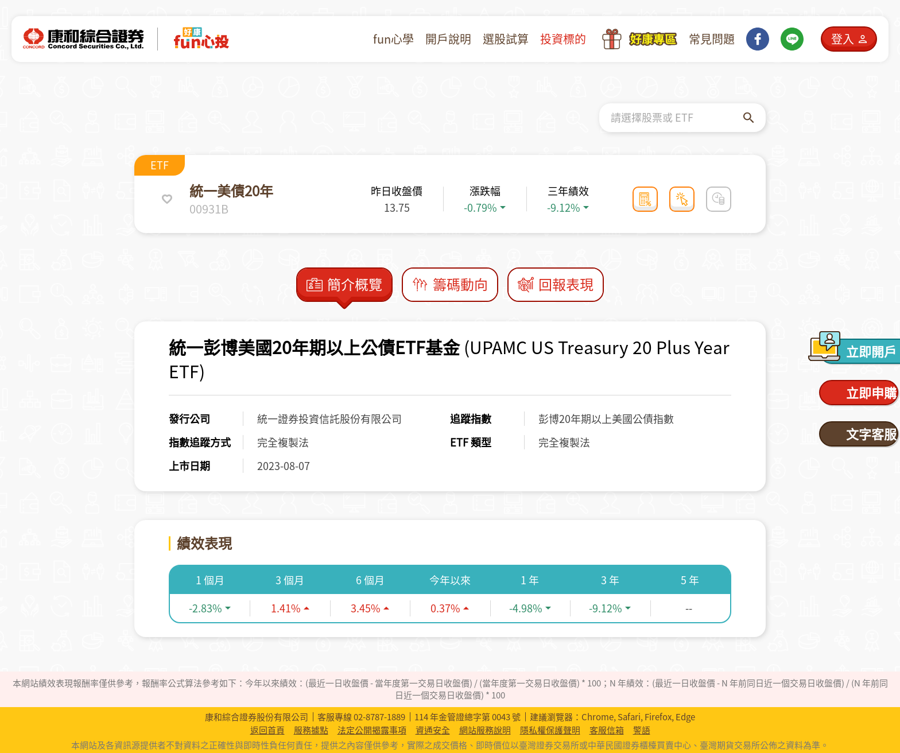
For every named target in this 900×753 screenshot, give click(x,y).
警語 (641, 730)
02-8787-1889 (379, 717)
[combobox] (677, 117)
